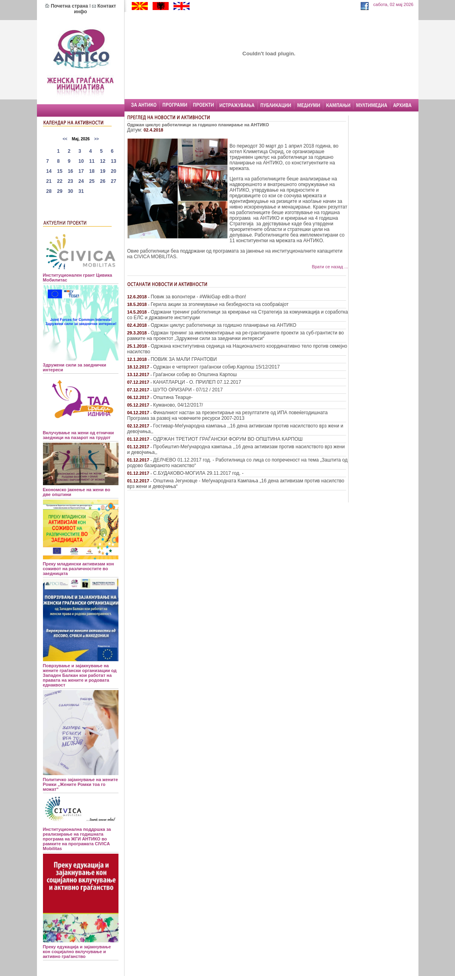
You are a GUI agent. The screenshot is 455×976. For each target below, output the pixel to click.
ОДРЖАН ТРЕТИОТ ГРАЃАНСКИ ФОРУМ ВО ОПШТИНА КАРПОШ (227, 439)
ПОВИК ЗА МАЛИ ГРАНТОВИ (184, 359)
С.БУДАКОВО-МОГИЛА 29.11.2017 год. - (198, 473)
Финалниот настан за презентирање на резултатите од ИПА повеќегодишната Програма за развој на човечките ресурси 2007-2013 (227, 415)
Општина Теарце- (172, 397)
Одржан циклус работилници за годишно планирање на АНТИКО (223, 325)
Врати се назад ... (330, 266)
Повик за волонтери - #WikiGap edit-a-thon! (198, 297)
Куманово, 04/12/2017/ (178, 405)
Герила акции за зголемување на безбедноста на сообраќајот (219, 304)
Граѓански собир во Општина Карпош (195, 374)
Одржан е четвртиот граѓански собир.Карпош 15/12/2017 (216, 367)
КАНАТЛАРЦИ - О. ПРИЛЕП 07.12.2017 (197, 382)
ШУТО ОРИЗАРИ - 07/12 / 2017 (187, 390)
